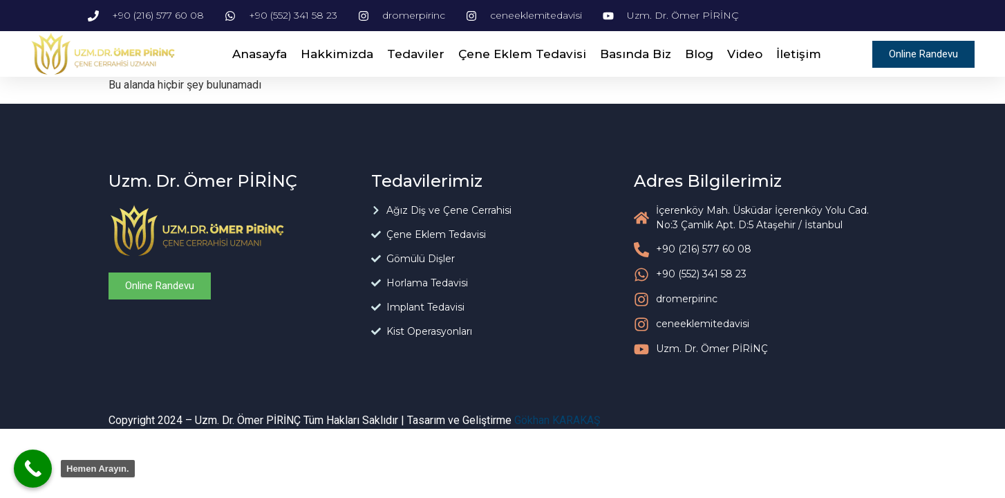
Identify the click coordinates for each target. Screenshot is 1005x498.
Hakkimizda (337, 54)
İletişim (798, 54)
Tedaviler (415, 54)
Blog (699, 54)
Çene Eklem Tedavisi (522, 54)
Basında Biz (635, 54)
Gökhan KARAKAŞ (557, 420)
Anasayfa (259, 54)
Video (744, 54)
